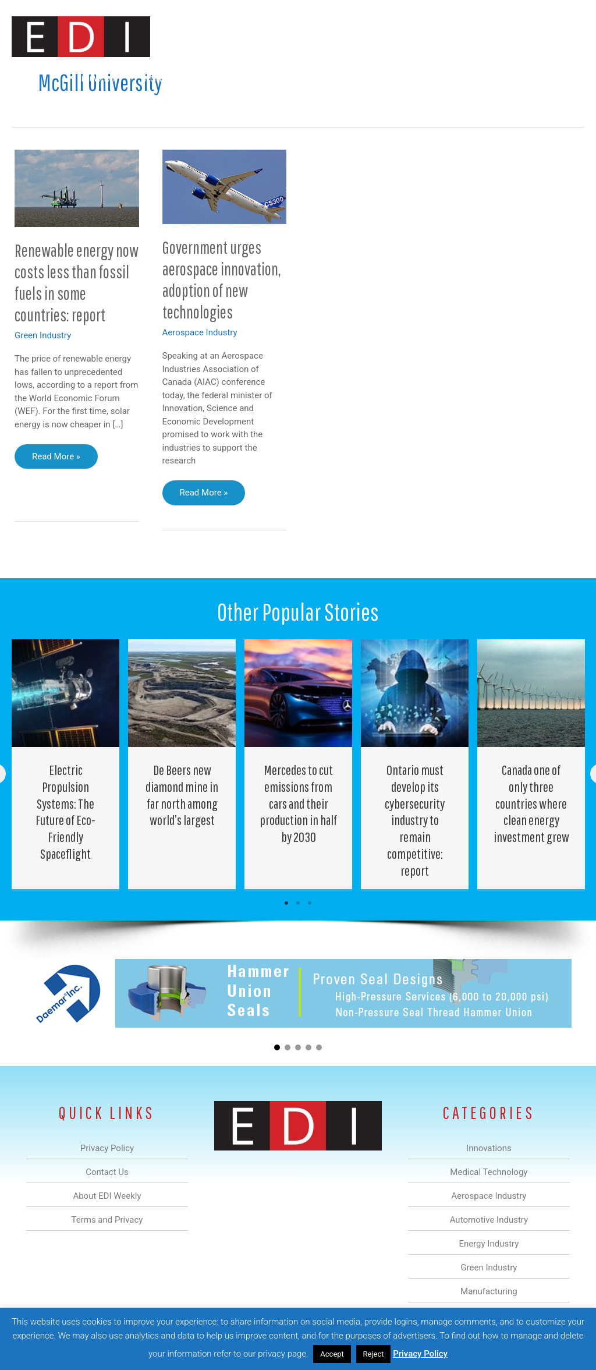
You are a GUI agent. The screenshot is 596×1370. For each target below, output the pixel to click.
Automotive (264, 78)
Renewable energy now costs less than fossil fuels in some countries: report (77, 282)
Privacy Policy (420, 1353)
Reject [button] (373, 1354)
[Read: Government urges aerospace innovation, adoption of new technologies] (224, 186)
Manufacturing (420, 78)
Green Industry (43, 335)
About (477, 78)
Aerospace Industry (199, 332)
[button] (566, 77)
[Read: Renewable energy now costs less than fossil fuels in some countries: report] (77, 187)
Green (362, 78)
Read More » (55, 459)
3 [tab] (309, 903)
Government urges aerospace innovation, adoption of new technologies (221, 279)
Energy (318, 78)
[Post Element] (66, 764)
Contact (523, 78)
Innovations (99, 78)
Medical (153, 78)
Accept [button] (332, 1354)
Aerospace (205, 78)
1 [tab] (286, 903)
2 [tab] (298, 903)
